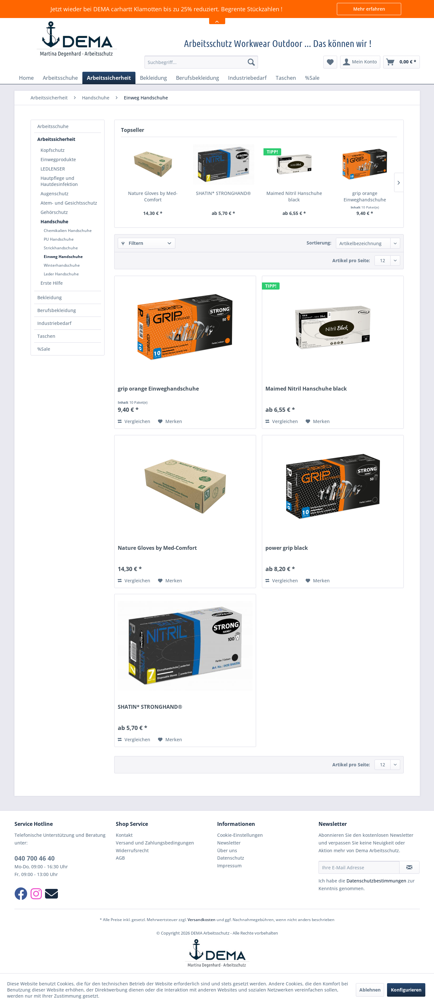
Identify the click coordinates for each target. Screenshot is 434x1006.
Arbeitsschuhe (53, 126)
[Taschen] (285, 78)
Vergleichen (134, 421)
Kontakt (124, 835)
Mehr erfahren (369, 9)
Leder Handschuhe (61, 274)
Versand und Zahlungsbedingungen (155, 843)
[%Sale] (312, 78)
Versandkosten (202, 919)
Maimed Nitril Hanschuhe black (294, 196)
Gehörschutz (54, 212)
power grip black (286, 548)
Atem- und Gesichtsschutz (69, 203)
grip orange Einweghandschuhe (365, 196)
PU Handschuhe (59, 239)
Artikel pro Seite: (351, 260)
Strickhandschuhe (61, 248)
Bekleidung (49, 297)
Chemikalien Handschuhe (68, 230)
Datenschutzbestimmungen (376, 881)
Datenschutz (230, 858)
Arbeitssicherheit (56, 139)
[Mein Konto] (360, 62)
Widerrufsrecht (132, 850)
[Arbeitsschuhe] (60, 78)
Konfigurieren (406, 990)
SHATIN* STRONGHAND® (223, 193)
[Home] (26, 78)
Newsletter (229, 843)
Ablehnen (370, 990)
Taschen (46, 336)
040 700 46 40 (34, 858)
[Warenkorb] (401, 62)
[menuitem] (201, 62)
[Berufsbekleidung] (197, 78)
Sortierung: (319, 243)
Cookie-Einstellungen (240, 835)
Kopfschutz (53, 150)
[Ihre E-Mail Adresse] (359, 867)
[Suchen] (251, 62)
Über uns (227, 850)
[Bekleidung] (153, 78)
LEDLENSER (53, 169)
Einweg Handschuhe (63, 256)
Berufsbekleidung (56, 310)
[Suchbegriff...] (201, 62)
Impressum (229, 866)
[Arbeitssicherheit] (108, 78)
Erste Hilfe (52, 283)
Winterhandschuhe (62, 265)
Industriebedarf (54, 323)
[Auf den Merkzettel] (170, 421)
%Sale (43, 349)
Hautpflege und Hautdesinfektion (59, 181)
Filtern (132, 243)
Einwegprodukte (58, 159)
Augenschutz (55, 193)
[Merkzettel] (330, 62)
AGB (120, 858)
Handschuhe (54, 221)
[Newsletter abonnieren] (409, 867)
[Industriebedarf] (247, 78)
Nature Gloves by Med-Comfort (153, 196)
